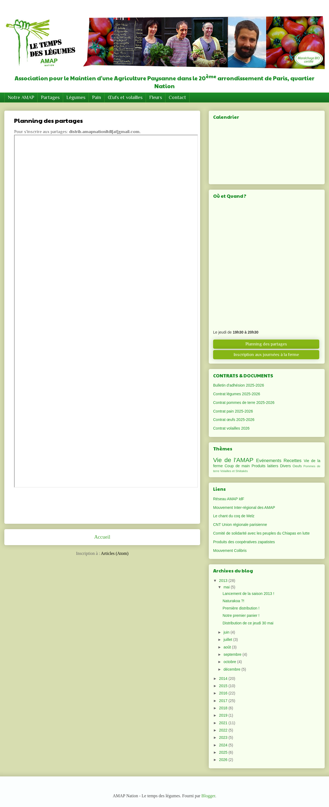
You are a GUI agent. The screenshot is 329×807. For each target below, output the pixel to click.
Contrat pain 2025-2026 (233, 411)
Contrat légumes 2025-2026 (236, 394)
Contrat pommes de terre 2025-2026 (243, 402)
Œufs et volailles (125, 97)
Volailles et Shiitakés (234, 471)
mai (226, 587)
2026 (224, 759)
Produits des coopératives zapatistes (244, 542)
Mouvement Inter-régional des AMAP (244, 507)
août (227, 647)
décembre (232, 669)
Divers (285, 466)
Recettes (292, 460)
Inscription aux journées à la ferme (266, 354)
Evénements (268, 460)
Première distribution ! (241, 608)
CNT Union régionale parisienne (240, 524)
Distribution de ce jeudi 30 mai (248, 623)
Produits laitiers (265, 466)
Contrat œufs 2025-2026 (234, 419)
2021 (224, 723)
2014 (224, 678)
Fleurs (155, 97)
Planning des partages (266, 344)
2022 (224, 730)
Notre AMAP (21, 97)
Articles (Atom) (115, 553)
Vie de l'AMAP (233, 460)
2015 (224, 686)
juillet (228, 639)
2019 (224, 715)
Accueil (102, 537)
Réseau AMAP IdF (228, 499)
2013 (224, 580)
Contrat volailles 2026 (231, 428)
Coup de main (237, 466)
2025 (224, 752)
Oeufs (297, 466)
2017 (224, 701)
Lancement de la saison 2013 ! (248, 593)
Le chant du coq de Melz (234, 516)
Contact (177, 97)
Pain (96, 97)
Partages (50, 97)
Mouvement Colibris (230, 550)
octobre (230, 662)
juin (226, 632)
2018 (224, 708)
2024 (224, 745)
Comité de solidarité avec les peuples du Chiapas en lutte (261, 533)
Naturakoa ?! (233, 601)
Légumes (75, 97)
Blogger (208, 795)
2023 (224, 737)
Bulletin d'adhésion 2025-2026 (238, 385)
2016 (224, 693)
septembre (232, 654)
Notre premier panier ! (241, 615)
